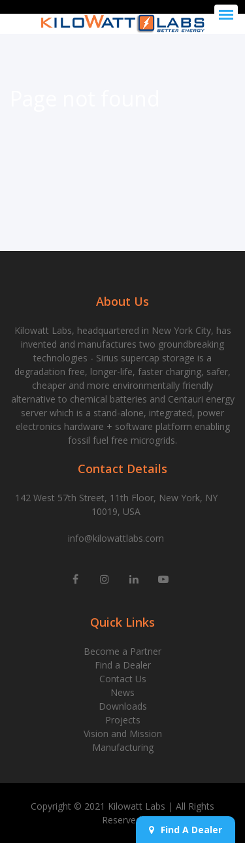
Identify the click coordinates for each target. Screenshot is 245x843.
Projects (122, 720)
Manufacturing (123, 747)
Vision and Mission (123, 733)
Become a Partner (122, 651)
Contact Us (122, 678)
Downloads (123, 706)
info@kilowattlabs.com (116, 538)
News (122, 692)
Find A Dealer (185, 829)
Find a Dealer (123, 665)
